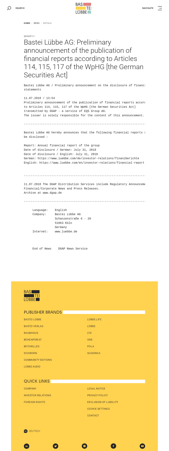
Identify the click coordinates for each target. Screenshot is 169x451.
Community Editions (38, 359)
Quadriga (93, 353)
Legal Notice (96, 388)
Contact (93, 415)
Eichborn (30, 353)
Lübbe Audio (32, 366)
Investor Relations (37, 395)
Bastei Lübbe (33, 319)
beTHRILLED (31, 346)
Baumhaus (31, 332)
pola (90, 346)
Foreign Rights (34, 402)
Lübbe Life (94, 319)
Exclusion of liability (102, 402)
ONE (90, 339)
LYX (89, 332)
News (37, 23)
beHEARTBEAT (33, 339)
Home (27, 23)
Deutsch (32, 431)
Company (30, 388)
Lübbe (91, 326)
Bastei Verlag (33, 326)
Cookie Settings (98, 408)
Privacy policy (97, 395)
